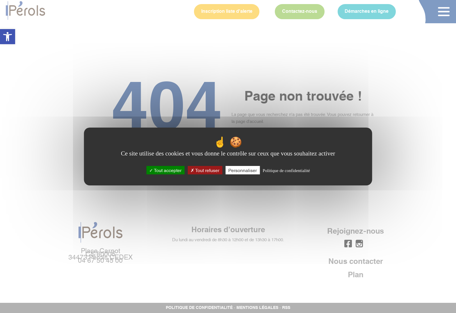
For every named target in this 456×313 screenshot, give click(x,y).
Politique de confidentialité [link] (286, 170)
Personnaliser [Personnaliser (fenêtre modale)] (242, 170)
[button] (7, 36)
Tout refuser (204, 170)
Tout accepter (165, 170)
